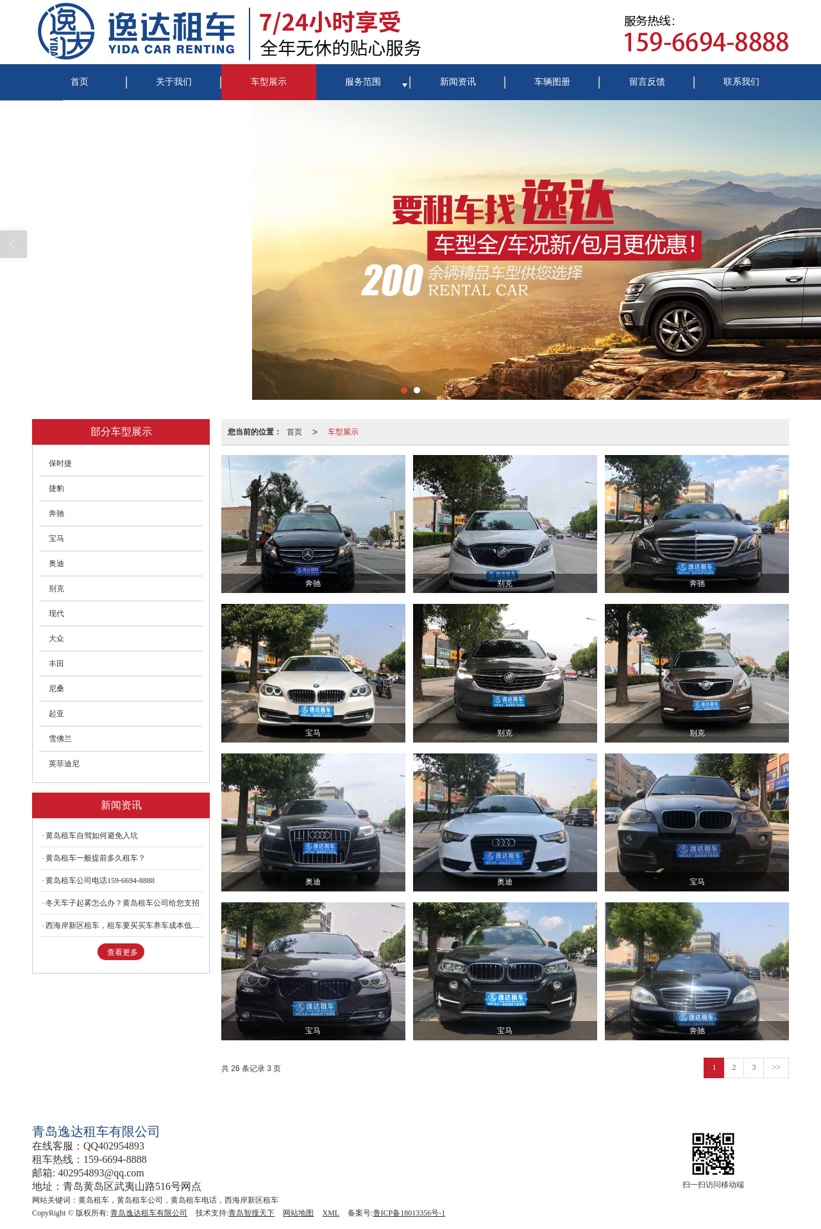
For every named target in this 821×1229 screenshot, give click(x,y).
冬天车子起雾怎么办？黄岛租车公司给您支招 (122, 902)
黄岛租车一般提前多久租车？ (96, 858)
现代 (56, 613)
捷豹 (56, 488)
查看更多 (122, 952)
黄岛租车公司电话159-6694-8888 (100, 880)
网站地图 (298, 1212)
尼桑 (56, 688)
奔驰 (56, 513)
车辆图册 (552, 82)
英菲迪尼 (64, 763)
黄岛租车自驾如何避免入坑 (92, 835)
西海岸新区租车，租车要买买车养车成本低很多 (124, 925)
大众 (56, 638)
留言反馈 (647, 82)
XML (330, 1212)
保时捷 (60, 463)
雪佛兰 (60, 738)
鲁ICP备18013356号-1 (409, 1212)
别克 (56, 588)
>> (776, 1067)
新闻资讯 (458, 82)
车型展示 (269, 82)
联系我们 (741, 82)
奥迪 (56, 563)
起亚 (56, 713)
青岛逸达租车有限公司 (148, 1212)
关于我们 (174, 82)
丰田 (56, 663)
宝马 (56, 538)
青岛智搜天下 (251, 1212)
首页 (80, 82)
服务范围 (363, 82)
